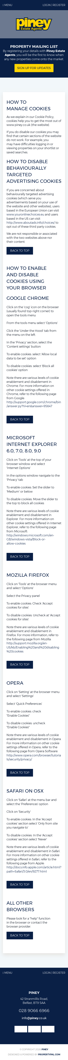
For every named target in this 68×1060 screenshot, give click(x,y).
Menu (7, 5)
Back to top (20, 251)
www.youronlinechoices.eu (25, 214)
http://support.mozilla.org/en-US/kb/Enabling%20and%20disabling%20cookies (33, 647)
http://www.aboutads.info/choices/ (31, 222)
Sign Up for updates (34, 68)
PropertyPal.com (49, 1054)
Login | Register (54, 5)
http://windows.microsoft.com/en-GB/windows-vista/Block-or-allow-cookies (30, 539)
